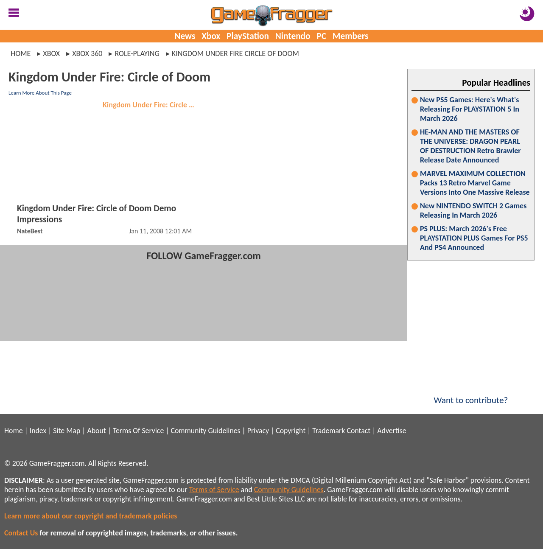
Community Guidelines (205, 430)
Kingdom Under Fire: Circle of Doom (151, 104)
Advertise (391, 430)
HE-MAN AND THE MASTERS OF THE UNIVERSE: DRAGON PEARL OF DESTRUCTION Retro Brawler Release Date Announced (470, 146)
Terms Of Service (138, 430)
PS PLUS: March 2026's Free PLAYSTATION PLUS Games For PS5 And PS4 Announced (474, 238)
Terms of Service (214, 489)
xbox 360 (87, 53)
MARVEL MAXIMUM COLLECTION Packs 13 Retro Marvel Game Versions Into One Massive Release (475, 183)
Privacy (258, 430)
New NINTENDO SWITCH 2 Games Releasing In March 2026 (473, 210)
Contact (358, 430)
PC (321, 36)
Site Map (66, 430)
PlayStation (248, 36)
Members (351, 36)
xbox (51, 53)
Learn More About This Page (40, 93)
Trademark (328, 430)
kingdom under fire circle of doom (235, 53)
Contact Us (21, 533)
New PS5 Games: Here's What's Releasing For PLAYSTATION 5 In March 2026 (469, 109)
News (184, 36)
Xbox (211, 36)
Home (21, 53)
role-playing (137, 53)
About (96, 430)
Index (38, 430)
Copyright (290, 430)
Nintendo (293, 36)
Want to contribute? (471, 395)
